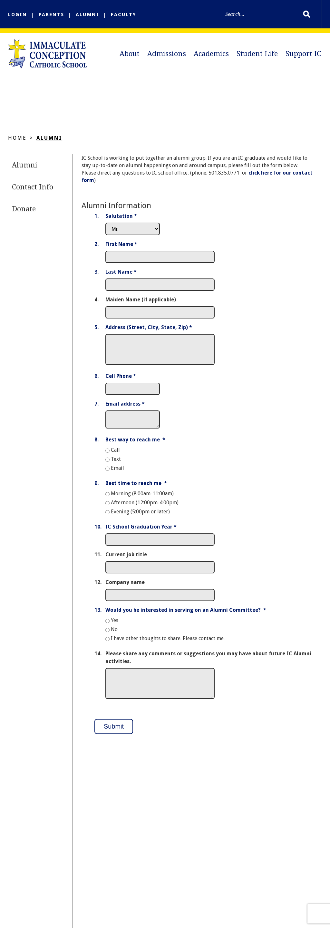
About (130, 54)
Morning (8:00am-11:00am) (142, 498)
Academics (211, 54)
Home (17, 140)
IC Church (94, 899)
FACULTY (123, 14)
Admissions (166, 54)
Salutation (121, 218)
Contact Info (32, 189)
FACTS (243, 899)
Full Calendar (190, 899)
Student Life (257, 54)
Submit (114, 731)
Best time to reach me (136, 488)
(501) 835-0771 (56, 864)
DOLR (138, 899)
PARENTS (51, 14)
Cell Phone (120, 378)
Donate (24, 211)
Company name (125, 587)
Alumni (49, 140)
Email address (125, 406)
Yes (114, 625)
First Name (121, 246)
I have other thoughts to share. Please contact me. (168, 643)
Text (116, 464)
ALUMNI (87, 14)
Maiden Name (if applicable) (140, 302)
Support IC (303, 54)
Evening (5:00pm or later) (140, 516)
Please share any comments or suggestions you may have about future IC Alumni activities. (208, 662)
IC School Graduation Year (141, 532)
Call (115, 455)
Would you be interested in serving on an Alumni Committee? (185, 615)
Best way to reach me (135, 444)
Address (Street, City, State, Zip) (148, 330)
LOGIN (17, 14)
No (114, 634)
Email (117, 473)
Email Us (50, 871)
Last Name (121, 274)
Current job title (126, 559)
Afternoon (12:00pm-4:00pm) (145, 507)
